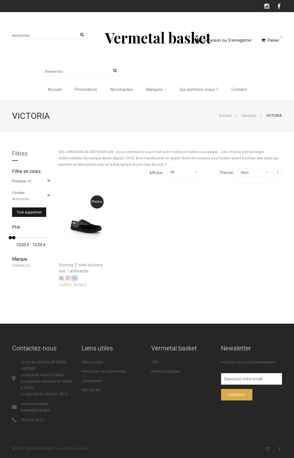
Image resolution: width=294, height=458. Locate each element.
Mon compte (92, 362)
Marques (156, 89)
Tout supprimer (29, 212)
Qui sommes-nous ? (198, 89)
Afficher (156, 173)
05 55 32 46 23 (32, 420)
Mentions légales (165, 371)
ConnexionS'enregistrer (224, 40)
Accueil (54, 89)
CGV (154, 362)
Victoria (18, 265)
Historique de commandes (104, 371)
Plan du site (91, 390)
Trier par (226, 172)
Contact (239, 89)
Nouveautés (121, 89)
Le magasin (91, 381)
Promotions (86, 89)
